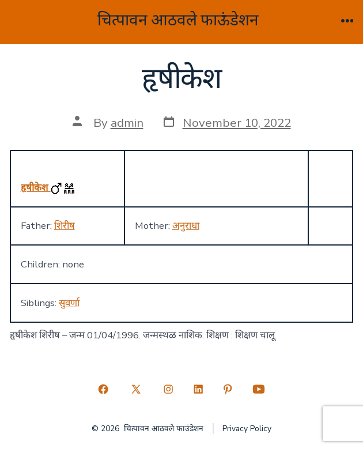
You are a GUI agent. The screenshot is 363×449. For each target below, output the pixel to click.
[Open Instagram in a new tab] (168, 389)
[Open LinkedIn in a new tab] (198, 389)
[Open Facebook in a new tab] (104, 389)
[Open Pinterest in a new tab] (228, 389)
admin (127, 123)
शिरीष (64, 225)
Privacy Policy (246, 428)
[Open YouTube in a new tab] (258, 389)
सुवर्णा (69, 303)
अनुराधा (185, 225)
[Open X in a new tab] (135, 389)
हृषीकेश (36, 187)
